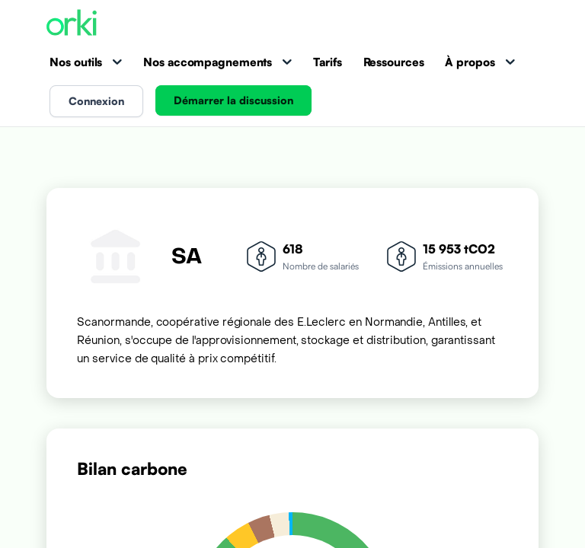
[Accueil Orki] (71, 24)
